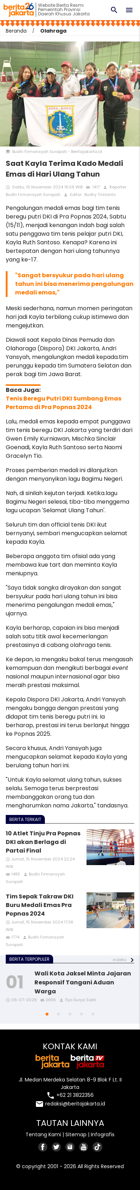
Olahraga (53, 30)
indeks (119, 960)
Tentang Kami (43, 1134)
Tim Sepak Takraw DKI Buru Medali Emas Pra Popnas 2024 (40, 905)
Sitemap (76, 1134)
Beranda (16, 30)
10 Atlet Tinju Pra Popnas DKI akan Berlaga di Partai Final (43, 842)
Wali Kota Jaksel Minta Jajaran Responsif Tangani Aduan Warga (82, 982)
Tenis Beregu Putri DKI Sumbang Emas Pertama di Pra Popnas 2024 (63, 402)
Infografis (103, 1134)
